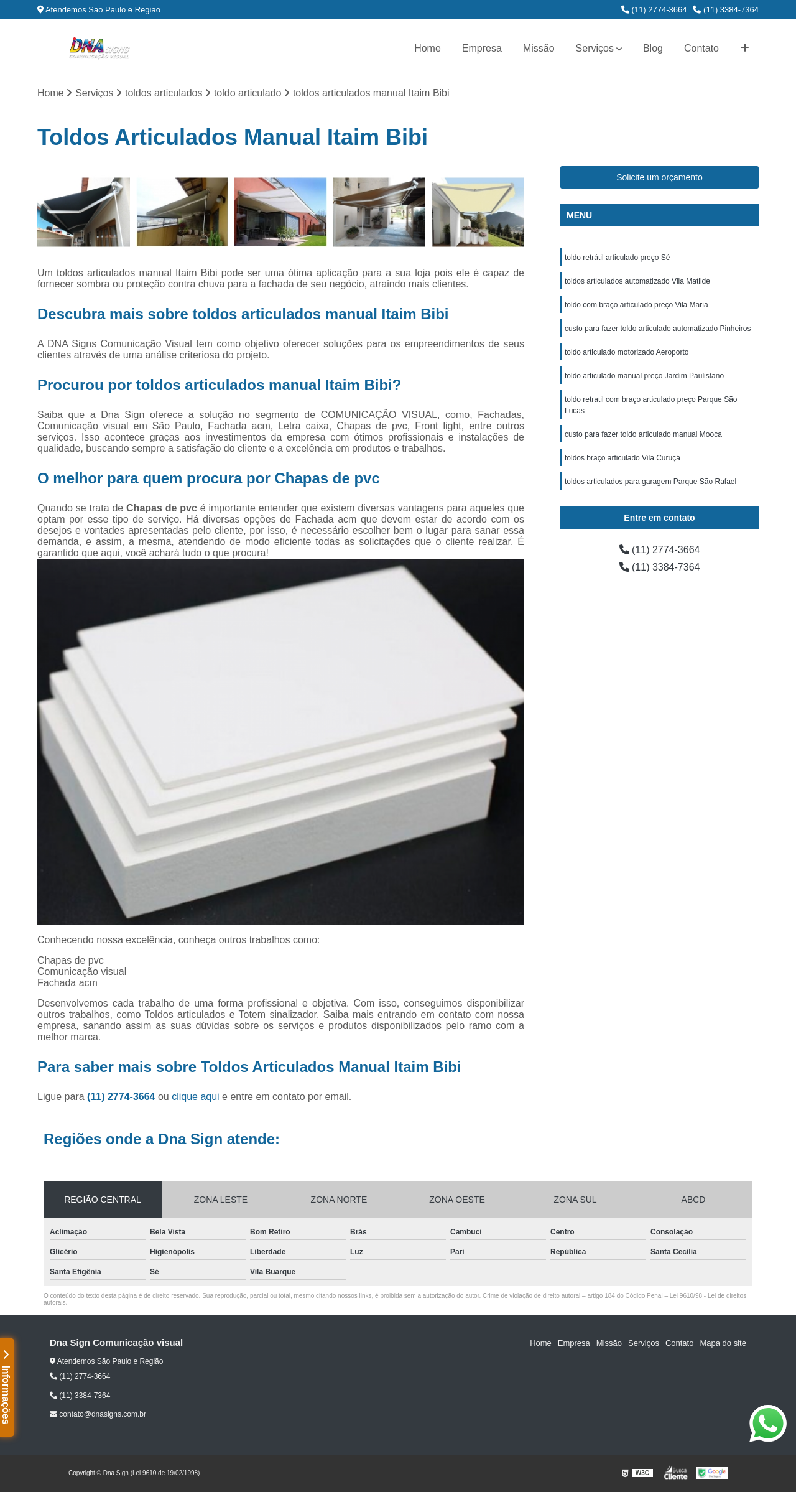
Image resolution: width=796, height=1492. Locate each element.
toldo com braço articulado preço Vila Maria (636, 305)
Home (427, 48)
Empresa (482, 48)
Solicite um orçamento (659, 177)
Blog (653, 48)
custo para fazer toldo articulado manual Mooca (643, 434)
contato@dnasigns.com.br (98, 1414)
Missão (539, 48)
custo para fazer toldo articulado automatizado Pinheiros (658, 328)
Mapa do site (723, 1343)
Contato (701, 48)
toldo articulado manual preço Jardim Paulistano (644, 375)
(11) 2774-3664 (654, 9)
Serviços (595, 48)
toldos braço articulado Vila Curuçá (622, 458)
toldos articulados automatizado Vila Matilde (637, 281)
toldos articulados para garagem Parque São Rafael (650, 481)
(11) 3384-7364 (726, 9)
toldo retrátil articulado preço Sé (617, 257)
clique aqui (196, 1096)
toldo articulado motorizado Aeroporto (626, 352)
